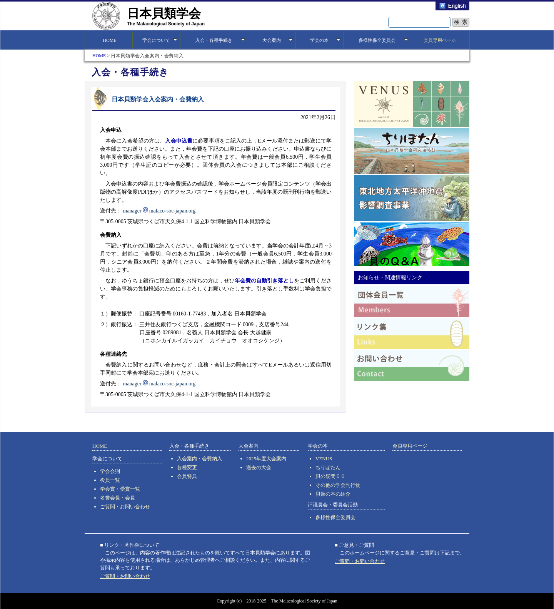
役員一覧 (110, 480)
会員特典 (187, 476)
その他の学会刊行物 (337, 485)
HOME (108, 40)
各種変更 (187, 467)
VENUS (323, 458)
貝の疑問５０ (330, 476)
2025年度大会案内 (266, 458)
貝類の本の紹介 (332, 494)
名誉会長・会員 (117, 498)
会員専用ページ (440, 40)
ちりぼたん (327, 467)
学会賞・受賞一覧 (120, 489)
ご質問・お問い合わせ (125, 506)
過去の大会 (258, 467)
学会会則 (110, 471)
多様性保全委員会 (335, 517)
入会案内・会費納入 (199, 458)
